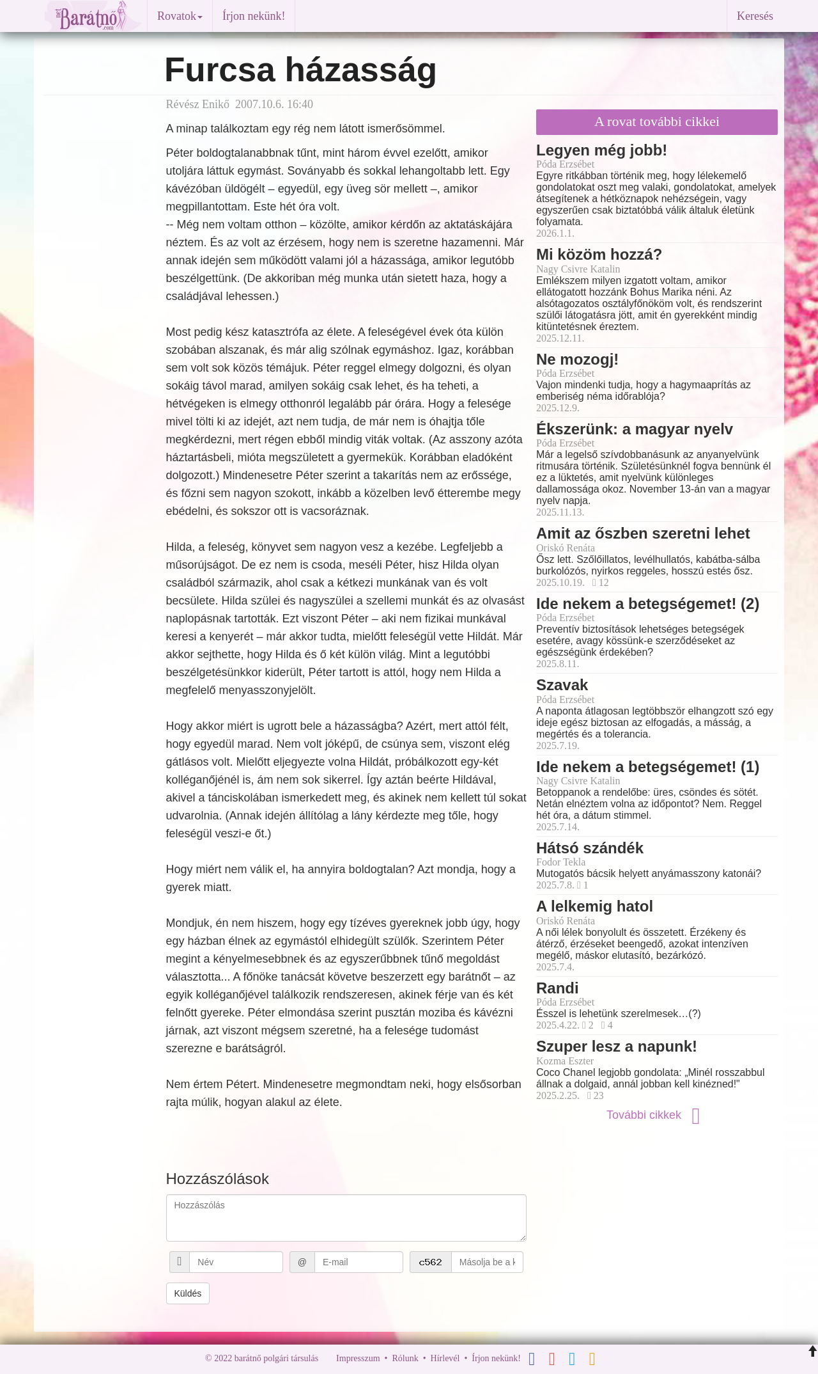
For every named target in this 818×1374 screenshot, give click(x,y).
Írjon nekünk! (253, 16)
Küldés (188, 1293)
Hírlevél (445, 1358)
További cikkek (656, 1115)
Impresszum (358, 1358)
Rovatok (180, 16)
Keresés (755, 16)
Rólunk (405, 1358)
